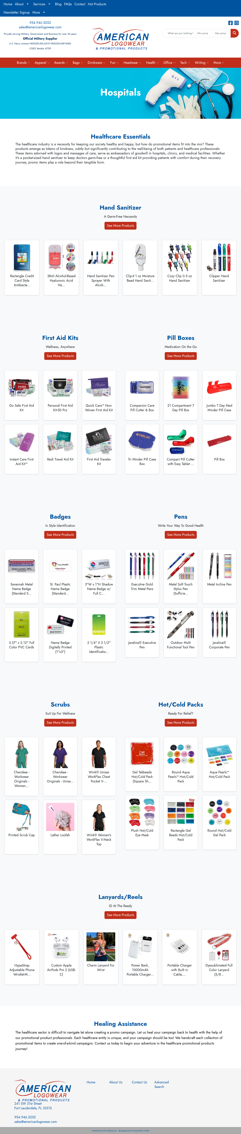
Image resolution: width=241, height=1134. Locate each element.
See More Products (120, 225)
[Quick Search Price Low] (204, 33)
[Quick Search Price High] (222, 33)
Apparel (42, 62)
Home (8, 4)
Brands (23, 62)
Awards (61, 62)
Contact (79, 4)
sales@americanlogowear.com (40, 27)
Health (152, 62)
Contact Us (139, 1082)
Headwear (132, 62)
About (19, 4)
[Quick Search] (179, 33)
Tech (185, 62)
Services (39, 4)
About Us (115, 1082)
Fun (114, 62)
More (36, 12)
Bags (78, 62)
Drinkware (96, 62)
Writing (202, 62)
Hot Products (97, 4)
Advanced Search (161, 1084)
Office (169, 62)
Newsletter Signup (17, 12)
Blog (58, 4)
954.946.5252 (40, 22)
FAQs (68, 4)
